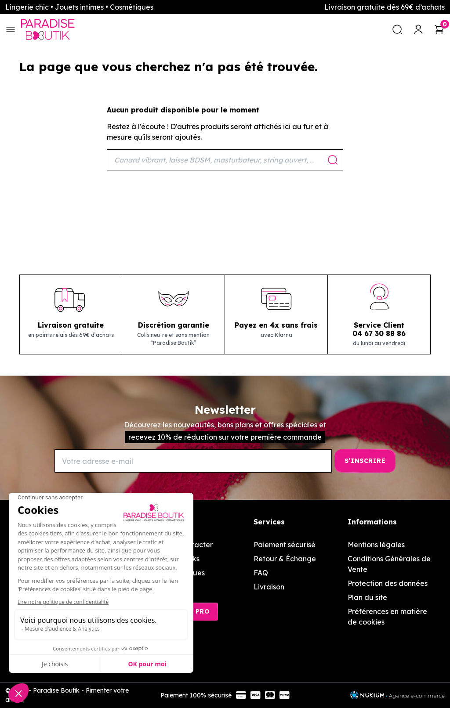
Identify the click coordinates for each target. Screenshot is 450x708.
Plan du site (367, 597)
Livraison (269, 586)
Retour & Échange (285, 558)
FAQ (261, 572)
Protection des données (388, 583)
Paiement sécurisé (285, 544)
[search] (397, 29)
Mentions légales (376, 544)
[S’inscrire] (365, 461)
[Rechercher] (225, 159)
